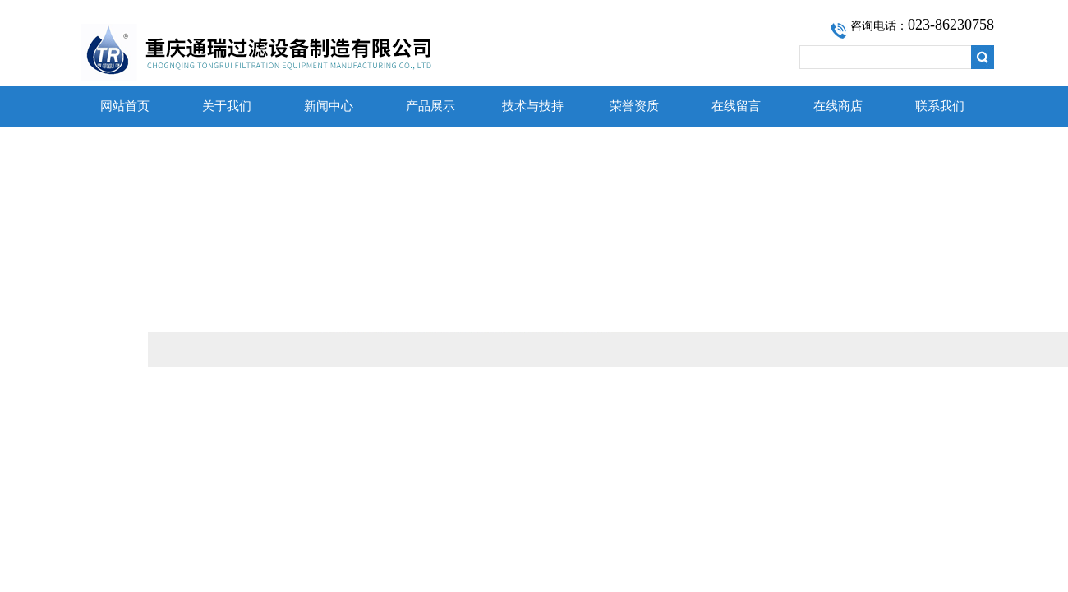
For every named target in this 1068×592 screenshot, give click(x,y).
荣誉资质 (634, 106)
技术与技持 (533, 106)
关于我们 (226, 106)
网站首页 (125, 106)
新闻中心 (328, 106)
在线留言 (736, 106)
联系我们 (939, 106)
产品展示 (430, 106)
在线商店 (838, 106)
